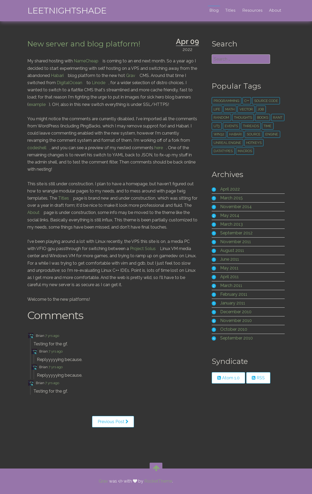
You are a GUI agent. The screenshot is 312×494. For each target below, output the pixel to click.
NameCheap (88, 60)
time (216, 134)
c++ (246, 101)
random (220, 117)
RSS (257, 377)
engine (219, 143)
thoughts (242, 117)
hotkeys (271, 143)
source (265, 134)
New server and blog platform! (86, 43)
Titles (228, 10)
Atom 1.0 (227, 377)
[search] (239, 59)
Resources (250, 10)
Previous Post (113, 428)
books (261, 117)
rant (217, 126)
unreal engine (244, 143)
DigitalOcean (72, 82)
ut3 (230, 126)
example (39, 104)
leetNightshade (69, 10)
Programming (226, 101)
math (229, 109)
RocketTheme (158, 481)
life (216, 109)
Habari (67, 75)
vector (245, 109)
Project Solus (145, 255)
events (245, 126)
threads (264, 126)
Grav (140, 75)
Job (260, 109)
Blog (211, 10)
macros (244, 151)
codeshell (58, 147)
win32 (231, 134)
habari (247, 134)
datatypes (222, 151)
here (180, 147)
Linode (101, 82)
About (273, 10)
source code (265, 101)
